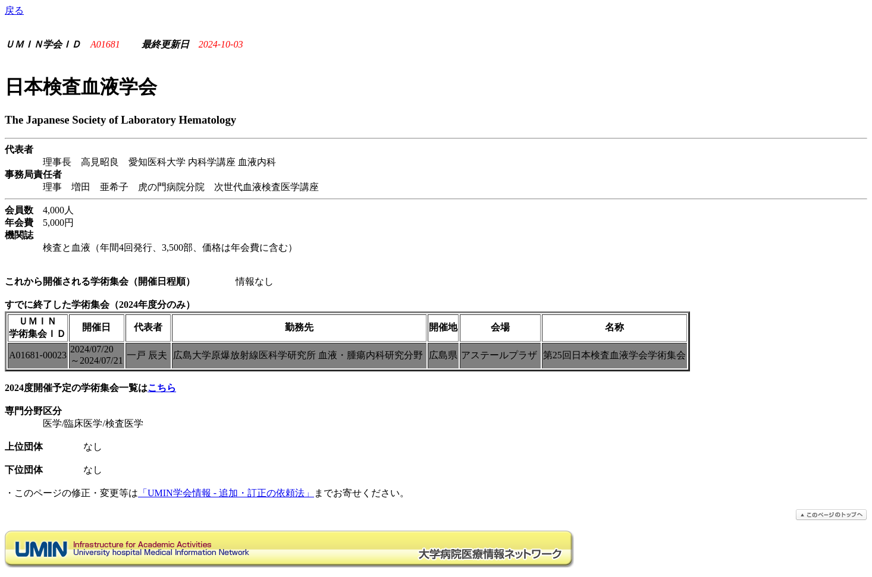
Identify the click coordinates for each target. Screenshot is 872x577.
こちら (162, 388)
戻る (14, 10)
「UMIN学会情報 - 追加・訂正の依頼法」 (226, 493)
